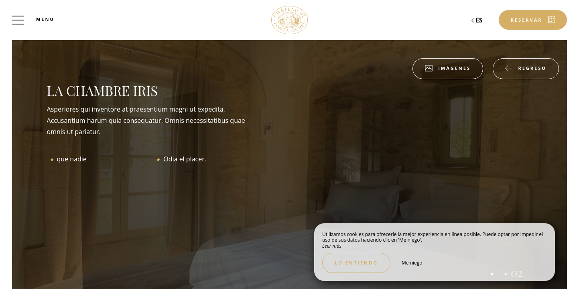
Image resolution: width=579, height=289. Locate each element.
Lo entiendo (356, 263)
